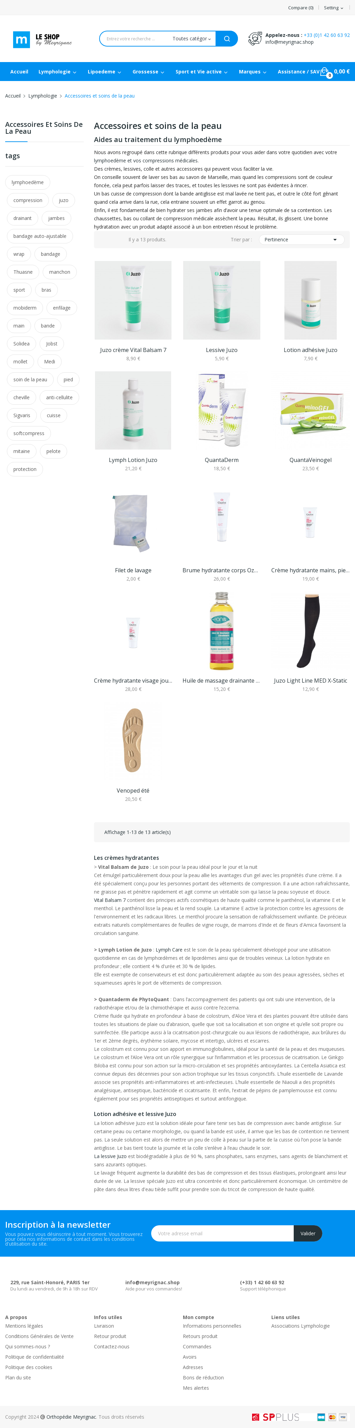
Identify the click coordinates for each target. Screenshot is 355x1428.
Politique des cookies (28, 1367)
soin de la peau (30, 379)
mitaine (21, 451)
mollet (20, 361)
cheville (21, 397)
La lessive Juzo (110, 1156)
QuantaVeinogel (311, 459)
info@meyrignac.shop (289, 42)
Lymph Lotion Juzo (133, 459)
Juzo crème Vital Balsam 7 (133, 349)
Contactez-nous (111, 1346)
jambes (56, 218)
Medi (49, 361)
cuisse (54, 415)
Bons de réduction (203, 1377)
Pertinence (301, 239)
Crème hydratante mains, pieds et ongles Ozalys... (310, 570)
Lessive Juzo (222, 349)
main (18, 325)
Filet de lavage (133, 570)
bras (46, 289)
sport (19, 289)
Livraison (104, 1326)
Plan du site (18, 1377)
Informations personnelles (212, 1326)
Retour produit (110, 1336)
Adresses (193, 1367)
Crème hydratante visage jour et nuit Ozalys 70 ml (133, 680)
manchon (59, 272)
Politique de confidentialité (34, 1357)
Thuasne (23, 272)
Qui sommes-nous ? (27, 1346)
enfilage (62, 307)
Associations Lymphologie (300, 1326)
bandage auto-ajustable (39, 236)
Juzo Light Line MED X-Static (310, 680)
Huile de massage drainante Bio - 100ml (221, 680)
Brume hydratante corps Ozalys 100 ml (221, 570)
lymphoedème (28, 182)
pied (68, 379)
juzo (64, 200)
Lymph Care (169, 949)
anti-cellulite (59, 397)
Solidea (21, 343)
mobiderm (24, 307)
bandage (50, 254)
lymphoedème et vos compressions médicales (146, 160)
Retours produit (200, 1336)
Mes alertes (196, 1388)
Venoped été (133, 790)
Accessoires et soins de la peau (44, 128)
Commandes (197, 1346)
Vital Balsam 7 (110, 900)
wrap (18, 254)
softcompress (28, 433)
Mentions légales (24, 1326)
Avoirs (190, 1357)
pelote (53, 451)
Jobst (52, 343)
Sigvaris (21, 415)
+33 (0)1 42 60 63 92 (327, 35)
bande (48, 325)
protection (24, 469)
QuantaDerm (222, 459)
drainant (22, 218)
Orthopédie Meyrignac (71, 1417)
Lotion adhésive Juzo (310, 349)
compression (27, 200)
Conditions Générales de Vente (39, 1336)
